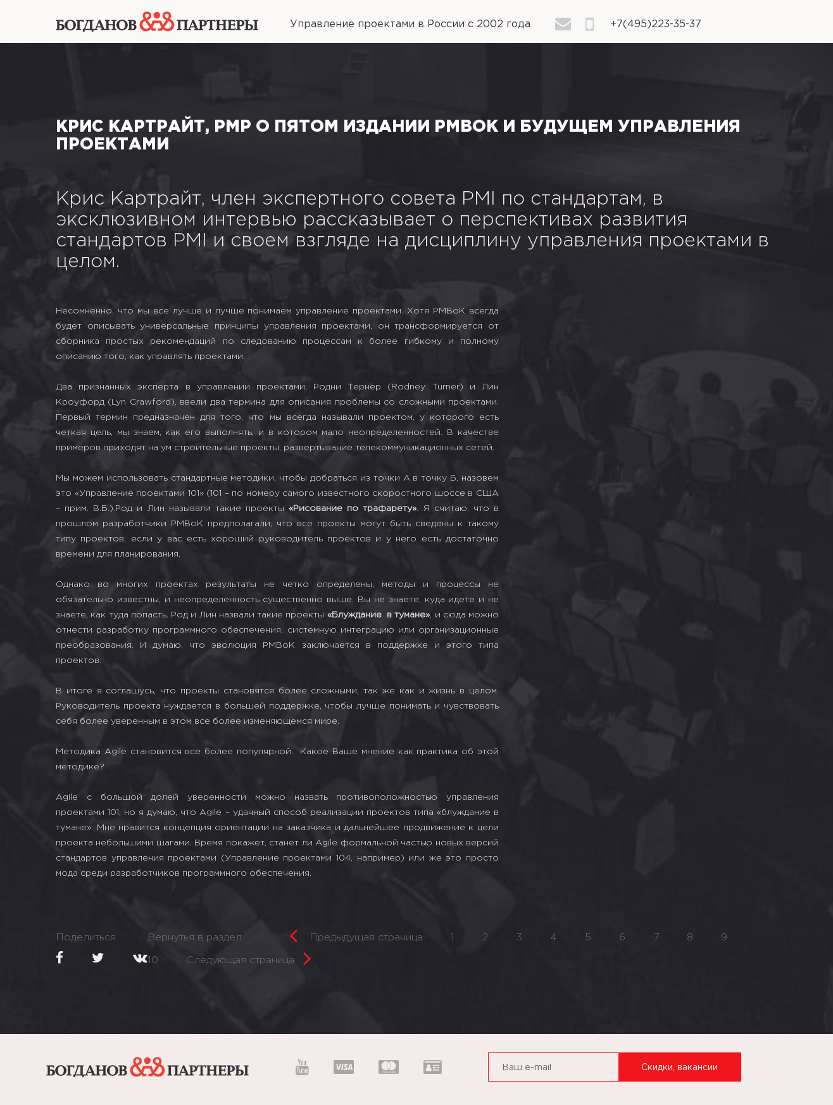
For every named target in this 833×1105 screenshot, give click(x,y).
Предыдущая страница (356, 934)
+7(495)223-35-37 (655, 24)
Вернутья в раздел (194, 937)
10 (152, 960)
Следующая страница (248, 956)
